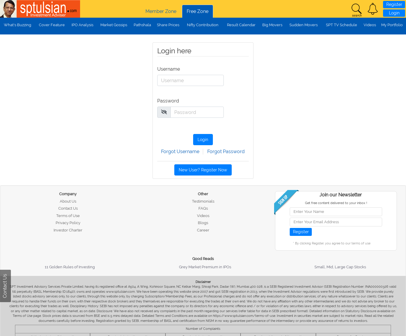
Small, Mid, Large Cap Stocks (340, 267)
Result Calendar (241, 25)
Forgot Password (226, 151)
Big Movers (272, 25)
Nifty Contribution (202, 25)
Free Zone (197, 11)
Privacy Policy (68, 223)
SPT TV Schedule (341, 25)
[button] (373, 9)
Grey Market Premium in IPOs (205, 267)
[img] (164, 112)
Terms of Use (68, 215)
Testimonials (203, 201)
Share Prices (168, 25)
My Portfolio (392, 25)
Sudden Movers (303, 25)
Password (168, 101)
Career (203, 230)
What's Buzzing (17, 25)
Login (394, 13)
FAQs (203, 208)
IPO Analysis (82, 25)
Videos (370, 25)
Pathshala (142, 25)
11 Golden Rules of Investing (70, 267)
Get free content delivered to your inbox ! (336, 203)
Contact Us (68, 208)
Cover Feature (52, 25)
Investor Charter (68, 230)
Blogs (203, 223)
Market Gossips (113, 25)
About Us (68, 201)
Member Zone (160, 11)
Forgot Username (180, 151)
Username (168, 69)
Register (394, 4)
